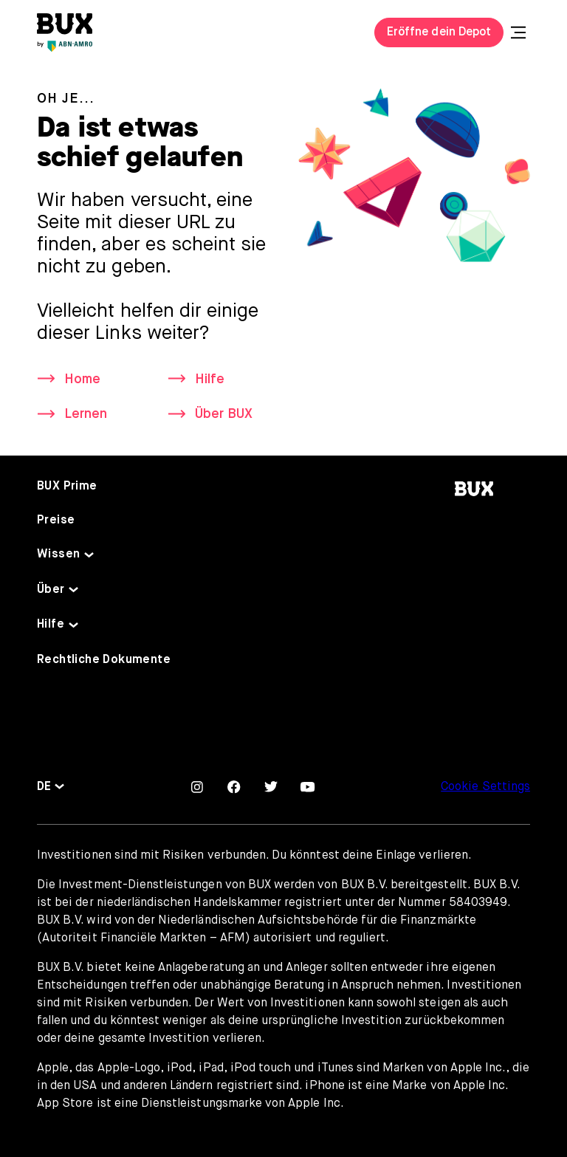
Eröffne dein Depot (439, 32)
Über (51, 590)
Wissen (58, 554)
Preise (56, 520)
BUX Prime (67, 486)
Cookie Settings (485, 787)
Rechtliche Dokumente (104, 660)
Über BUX (223, 414)
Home (82, 379)
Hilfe (209, 379)
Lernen (85, 414)
